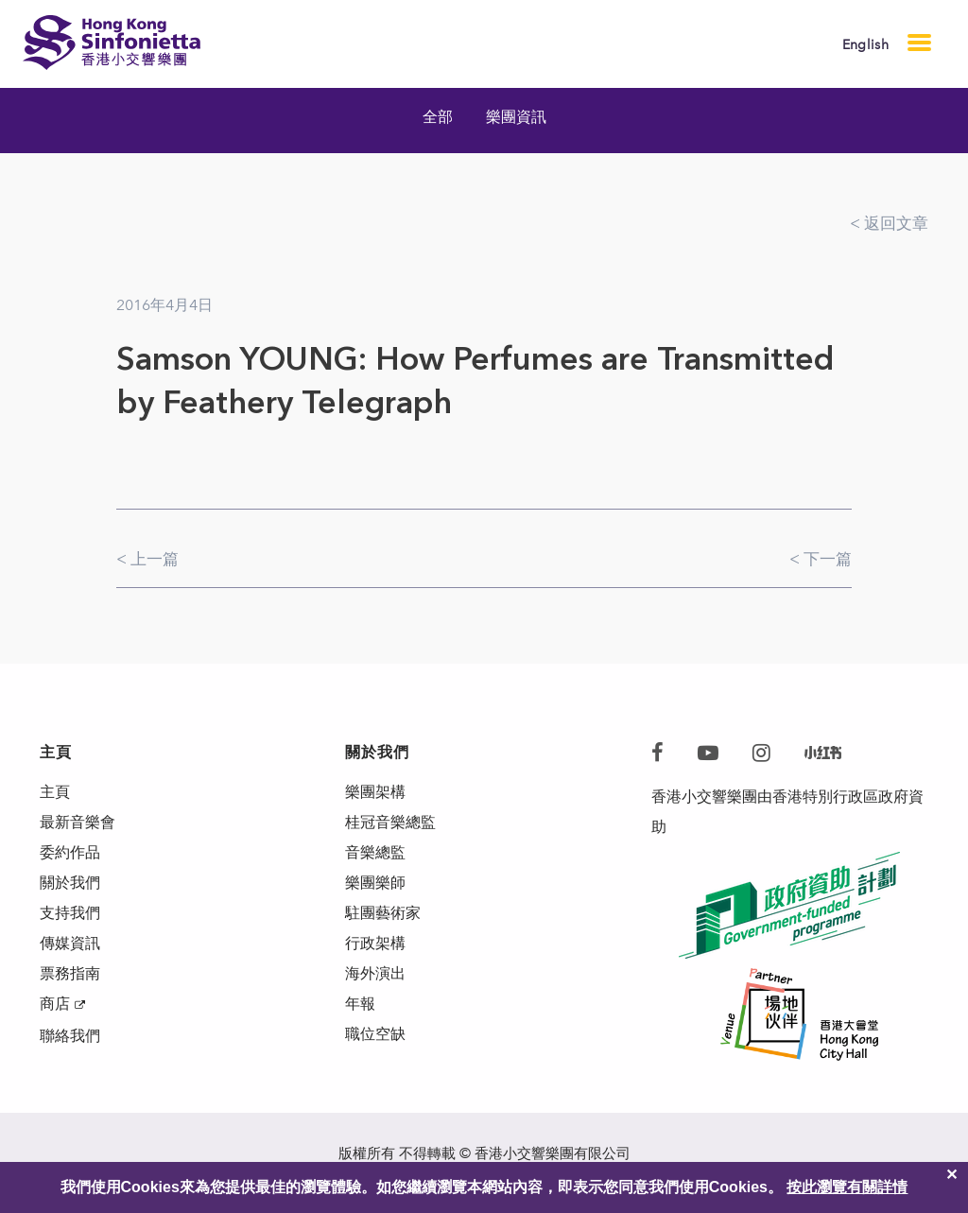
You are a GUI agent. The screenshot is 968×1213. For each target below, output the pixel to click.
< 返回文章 (889, 223)
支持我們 (70, 913)
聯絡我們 (70, 1036)
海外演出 (375, 973)
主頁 (55, 792)
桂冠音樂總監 (390, 822)
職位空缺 (375, 1034)
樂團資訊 (516, 117)
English (865, 45)
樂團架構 (375, 792)
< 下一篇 (820, 558)
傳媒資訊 (70, 943)
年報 (360, 1004)
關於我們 (70, 883)
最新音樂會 (77, 822)
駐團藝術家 (383, 913)
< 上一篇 (147, 558)
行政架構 (375, 943)
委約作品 (70, 852)
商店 (55, 1004)
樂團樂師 (375, 883)
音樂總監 (375, 852)
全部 (438, 117)
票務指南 (70, 973)
